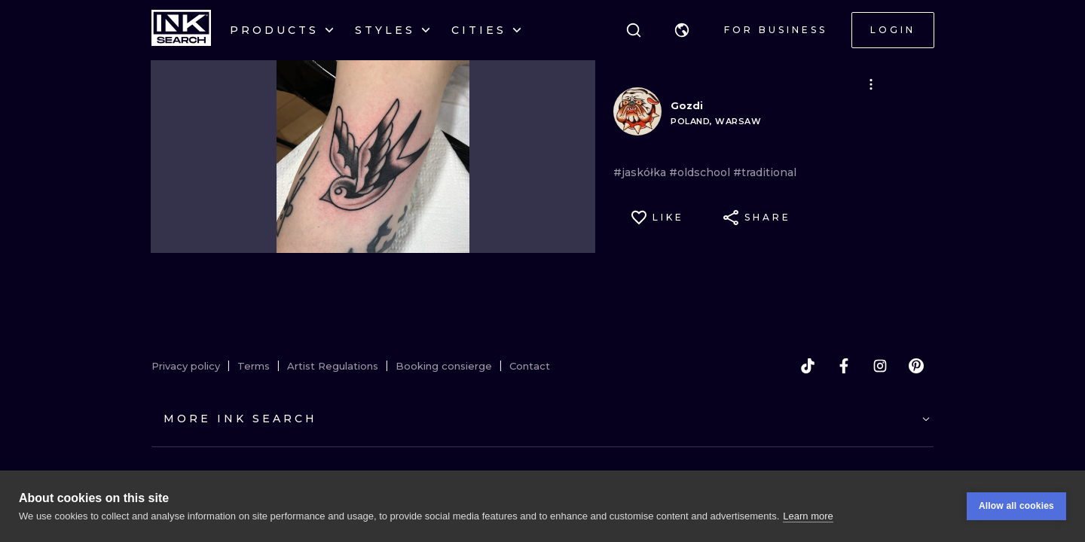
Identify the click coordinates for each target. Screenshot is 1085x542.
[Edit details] (871, 84)
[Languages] (682, 30)
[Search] (634, 30)
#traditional (764, 172)
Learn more (808, 516)
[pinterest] (916, 366)
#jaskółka (641, 172)
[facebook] (844, 366)
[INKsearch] (181, 30)
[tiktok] (808, 366)
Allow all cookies (1016, 506)
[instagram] (880, 366)
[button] (682, 30)
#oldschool (701, 172)
